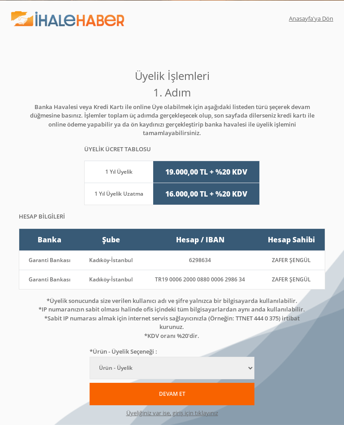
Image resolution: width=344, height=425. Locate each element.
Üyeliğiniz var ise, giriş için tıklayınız (172, 413)
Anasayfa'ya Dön (311, 18)
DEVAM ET (172, 394)
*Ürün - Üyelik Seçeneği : (123, 351)
